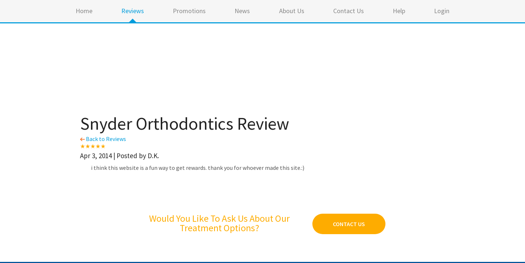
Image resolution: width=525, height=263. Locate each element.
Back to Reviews (103, 138)
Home (84, 11)
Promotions (189, 11)
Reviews (132, 11)
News (242, 11)
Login (441, 11)
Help (399, 11)
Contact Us (348, 11)
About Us (291, 11)
